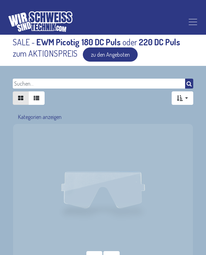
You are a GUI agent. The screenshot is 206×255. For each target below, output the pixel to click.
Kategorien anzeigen (40, 116)
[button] (182, 98)
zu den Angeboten (110, 54)
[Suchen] (189, 84)
